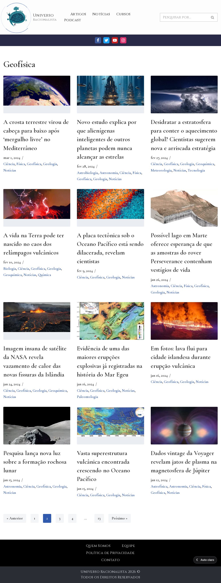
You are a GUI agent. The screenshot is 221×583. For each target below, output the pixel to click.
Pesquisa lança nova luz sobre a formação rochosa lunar (34, 461)
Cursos (123, 14)
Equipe (128, 545)
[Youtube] (115, 40)
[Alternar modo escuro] (205, 560)
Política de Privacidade (110, 552)
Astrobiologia (87, 172)
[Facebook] (98, 40)
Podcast (72, 20)
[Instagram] (123, 40)
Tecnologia (196, 170)
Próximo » (119, 518)
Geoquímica (205, 164)
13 (99, 518)
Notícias (101, 14)
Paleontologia (87, 396)
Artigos (78, 14)
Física (20, 164)
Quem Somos (98, 545)
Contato (110, 560)
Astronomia (109, 172)
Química (44, 274)
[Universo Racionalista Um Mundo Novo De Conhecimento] (30, 17)
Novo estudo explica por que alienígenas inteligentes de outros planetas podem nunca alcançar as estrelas (107, 139)
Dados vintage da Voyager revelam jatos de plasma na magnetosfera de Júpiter (184, 461)
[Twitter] (106, 40)
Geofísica (34, 164)
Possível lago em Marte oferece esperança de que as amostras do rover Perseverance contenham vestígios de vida (181, 253)
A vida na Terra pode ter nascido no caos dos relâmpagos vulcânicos (33, 244)
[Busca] (184, 17)
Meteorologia (161, 170)
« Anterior (15, 518)
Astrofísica (159, 486)
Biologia (9, 268)
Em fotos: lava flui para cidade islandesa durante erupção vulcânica (181, 357)
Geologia (50, 164)
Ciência (9, 164)
